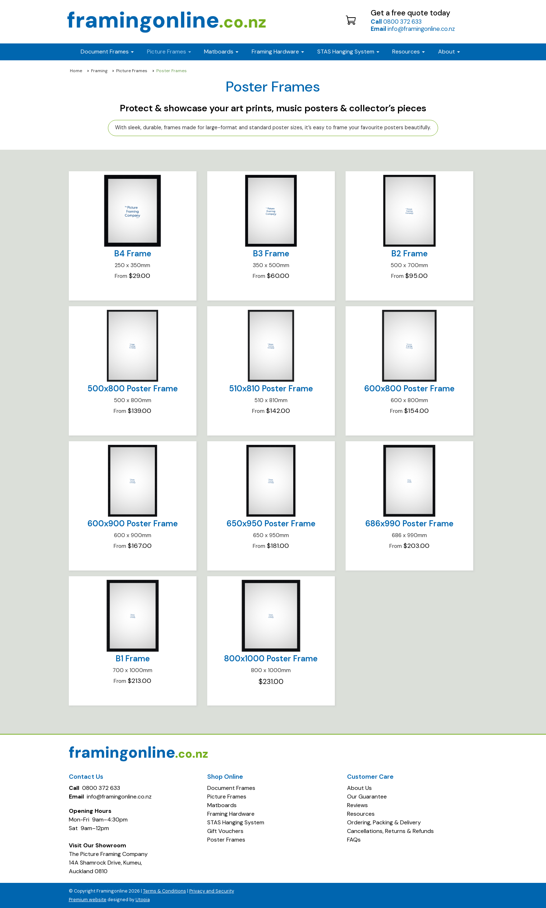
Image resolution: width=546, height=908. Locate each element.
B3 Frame (271, 253)
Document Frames (231, 788)
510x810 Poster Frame (271, 388)
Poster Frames (226, 839)
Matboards (222, 805)
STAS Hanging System (235, 822)
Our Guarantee (367, 796)
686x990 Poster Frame (409, 523)
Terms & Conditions (164, 891)
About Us (359, 788)
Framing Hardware (231, 814)
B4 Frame (132, 253)
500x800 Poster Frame (132, 388)
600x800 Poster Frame (409, 388)
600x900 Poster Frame (132, 523)
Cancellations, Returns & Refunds (390, 831)
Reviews (357, 805)
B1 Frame (132, 658)
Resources (408, 51)
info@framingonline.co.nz (413, 29)
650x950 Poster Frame (271, 523)
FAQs (354, 839)
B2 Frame (409, 253)
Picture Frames (131, 71)
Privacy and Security (211, 891)
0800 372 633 (396, 21)
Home (76, 71)
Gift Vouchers (225, 831)
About (449, 51)
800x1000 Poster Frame (271, 658)
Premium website (87, 900)
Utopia (143, 900)
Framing (99, 71)
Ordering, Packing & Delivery (384, 822)
